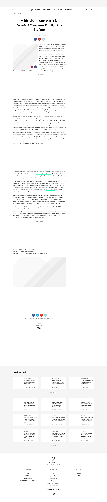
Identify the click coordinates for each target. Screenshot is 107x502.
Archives (53, 480)
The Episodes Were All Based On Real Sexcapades (30, 253)
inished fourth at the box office (43, 173)
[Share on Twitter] (37, 315)
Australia (78, 476)
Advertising (28, 475)
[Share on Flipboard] (41, 315)
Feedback (28, 476)
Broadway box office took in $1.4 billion (48, 197)
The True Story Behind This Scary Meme (23, 251)
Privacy (53, 475)
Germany (79, 473)
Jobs (28, 473)
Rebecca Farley (39, 33)
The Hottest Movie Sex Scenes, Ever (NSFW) (24, 249)
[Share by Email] (43, 39)
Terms (53, 473)
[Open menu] (12, 9)
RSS (53, 481)
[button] (87, 11)
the (50, 189)
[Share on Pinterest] (39, 39)
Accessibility (53, 478)
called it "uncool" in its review (32, 143)
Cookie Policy (53, 476)
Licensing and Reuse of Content (28, 480)
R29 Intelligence (28, 478)
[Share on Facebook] (35, 39)
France (78, 475)
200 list (54, 181)
